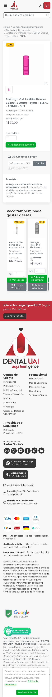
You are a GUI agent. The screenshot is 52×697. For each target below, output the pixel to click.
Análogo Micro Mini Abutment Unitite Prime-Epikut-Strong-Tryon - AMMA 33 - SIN (37, 245)
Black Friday (35, 391)
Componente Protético (18, 30)
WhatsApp (8, 407)
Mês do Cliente (36, 379)
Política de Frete (11, 386)
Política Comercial (12, 390)
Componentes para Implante (28, 27)
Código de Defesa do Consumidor (13, 412)
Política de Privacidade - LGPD (13, 431)
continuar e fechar (27, 692)
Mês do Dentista (37, 387)
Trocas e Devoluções (13, 394)
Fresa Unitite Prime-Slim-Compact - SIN (16, 245)
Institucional (9, 382)
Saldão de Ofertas (38, 395)
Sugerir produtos (14, 316)
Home (6, 27)
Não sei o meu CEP (17, 168)
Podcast (7, 398)
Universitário (9, 402)
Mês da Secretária (38, 383)
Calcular (39, 163)
